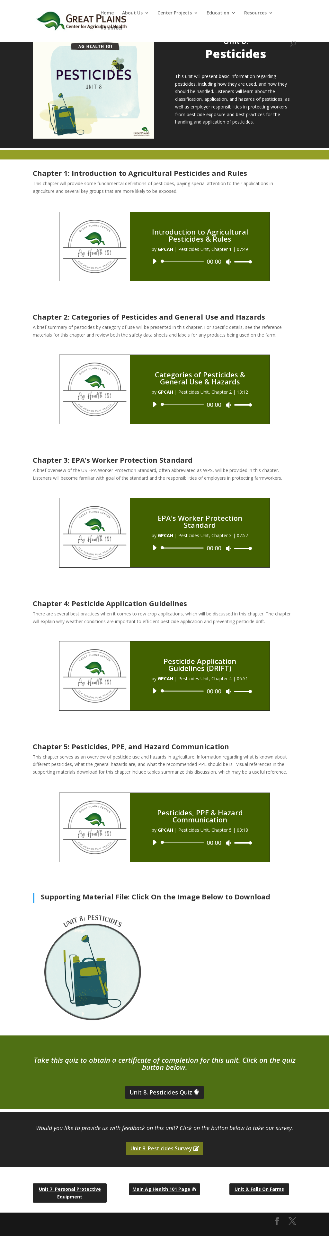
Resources (255, 13)
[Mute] (228, 262)
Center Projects (174, 13)
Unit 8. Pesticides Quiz (160, 1092)
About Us (132, 13)
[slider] (183, 261)
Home (107, 13)
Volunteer (112, 28)
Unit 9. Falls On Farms (259, 1189)
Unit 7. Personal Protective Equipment (70, 1193)
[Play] (154, 261)
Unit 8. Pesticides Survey (161, 1148)
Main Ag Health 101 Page (161, 1189)
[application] (199, 261)
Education (218, 13)
